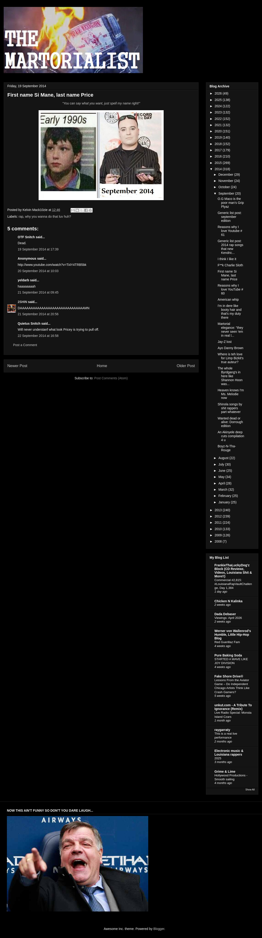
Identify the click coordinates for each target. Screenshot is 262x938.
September (226, 193)
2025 (219, 100)
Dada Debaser (225, 614)
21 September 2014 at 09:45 (38, 292)
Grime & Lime (224, 771)
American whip (228, 299)
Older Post (186, 366)
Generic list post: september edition (230, 217)
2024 (219, 106)
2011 (219, 522)
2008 (219, 541)
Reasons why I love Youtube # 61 (230, 231)
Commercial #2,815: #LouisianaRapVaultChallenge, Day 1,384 (233, 584)
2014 (219, 169)
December (226, 174)
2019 (219, 137)
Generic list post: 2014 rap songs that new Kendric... (230, 246)
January (224, 502)
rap (21, 216)
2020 (219, 131)
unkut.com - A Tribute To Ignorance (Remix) (233, 707)
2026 (219, 93)
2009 (219, 535)
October (224, 187)
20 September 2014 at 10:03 (38, 271)
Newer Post (17, 366)
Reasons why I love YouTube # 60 (230, 289)
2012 (219, 516)
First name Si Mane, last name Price (227, 275)
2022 (219, 119)
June (222, 470)
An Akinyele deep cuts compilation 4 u (231, 436)
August (223, 458)
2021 (219, 125)
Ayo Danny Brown (230, 348)
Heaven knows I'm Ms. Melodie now (231, 394)
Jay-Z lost (225, 342)
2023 (219, 112)
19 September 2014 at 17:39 (38, 249)
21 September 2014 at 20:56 (38, 314)
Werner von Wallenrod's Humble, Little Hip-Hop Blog (232, 634)
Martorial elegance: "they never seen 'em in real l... (230, 329)
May (221, 477)
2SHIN (22, 302)
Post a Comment (25, 345)
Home (102, 366)
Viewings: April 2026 (228, 618)
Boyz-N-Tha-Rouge (227, 448)
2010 (219, 529)
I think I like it (227, 259)
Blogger (158, 929)
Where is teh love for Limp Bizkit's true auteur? (231, 358)
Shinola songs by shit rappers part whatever (230, 408)
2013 (219, 510)
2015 (219, 163)
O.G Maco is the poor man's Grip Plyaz (231, 202)
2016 (219, 156)
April (222, 483)
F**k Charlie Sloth (230, 265)
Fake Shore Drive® (228, 676)
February (225, 496)
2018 (219, 144)
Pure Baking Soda (228, 655)
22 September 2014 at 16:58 (38, 336)
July (221, 464)
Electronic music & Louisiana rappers (228, 752)
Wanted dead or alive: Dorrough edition (230, 422)
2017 (219, 150)
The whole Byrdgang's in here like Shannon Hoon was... (230, 376)
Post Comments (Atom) (111, 378)
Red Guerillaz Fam (227, 642)
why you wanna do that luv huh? (48, 216)
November (226, 181)
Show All (250, 789)
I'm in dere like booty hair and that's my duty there (230, 311)
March (223, 489)
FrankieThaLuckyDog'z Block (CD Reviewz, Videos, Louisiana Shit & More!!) (233, 570)
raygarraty (222, 730)
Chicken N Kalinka (228, 601)
